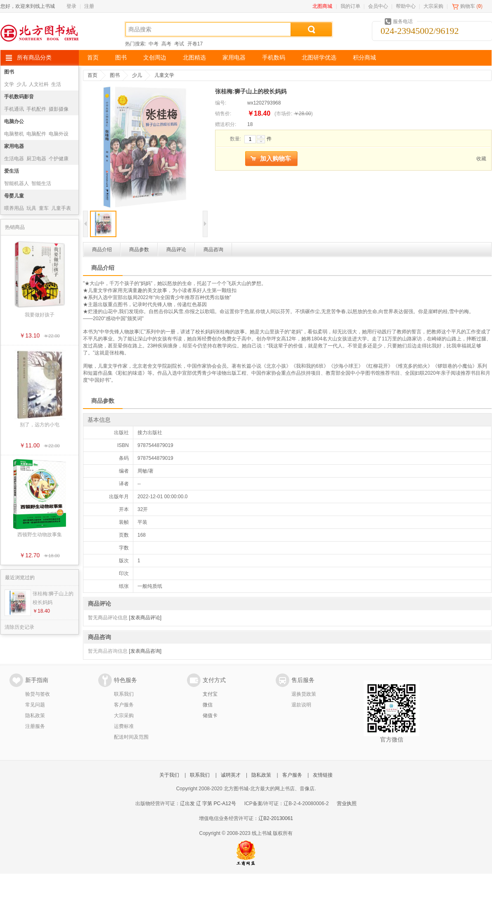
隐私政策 (35, 715)
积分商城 (364, 58)
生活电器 (14, 159)
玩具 (31, 208)
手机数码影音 (19, 97)
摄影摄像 (59, 109)
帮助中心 (406, 6)
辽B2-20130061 (275, 818)
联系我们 (124, 694)
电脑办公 (14, 121)
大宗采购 (433, 6)
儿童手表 (61, 208)
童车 (44, 208)
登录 (71, 6)
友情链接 (323, 775)
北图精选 (194, 58)
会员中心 (378, 6)
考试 (179, 44)
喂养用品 (14, 208)
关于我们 (169, 775)
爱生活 (11, 171)
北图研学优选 (319, 58)
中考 (153, 44)
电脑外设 (59, 134)
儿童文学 (164, 75)
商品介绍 (102, 249)
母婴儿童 (14, 196)
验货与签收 (37, 694)
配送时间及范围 (131, 737)
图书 (121, 58)
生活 (56, 84)
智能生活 (41, 183)
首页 (93, 58)
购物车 (467, 6)
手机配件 (36, 109)
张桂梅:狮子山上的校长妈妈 (53, 598)
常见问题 (35, 705)
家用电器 (234, 58)
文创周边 (154, 58)
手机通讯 (14, 109)
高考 (166, 44)
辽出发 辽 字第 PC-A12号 (208, 803)
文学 (9, 84)
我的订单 (350, 6)
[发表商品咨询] (145, 651)
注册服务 (35, 726)
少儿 (21, 84)
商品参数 (139, 249)
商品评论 (176, 249)
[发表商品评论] (145, 617)
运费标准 (124, 726)
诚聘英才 (231, 775)
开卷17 (195, 44)
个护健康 (59, 159)
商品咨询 (213, 249)
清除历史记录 (19, 627)
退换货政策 (303, 694)
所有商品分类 (34, 58)
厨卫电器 (36, 159)
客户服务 (124, 705)
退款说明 (301, 705)
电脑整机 (14, 134)
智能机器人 (16, 183)
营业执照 (347, 803)
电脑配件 (36, 134)
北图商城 (322, 6)
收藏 (481, 159)
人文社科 (39, 84)
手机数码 (273, 58)
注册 (89, 6)
